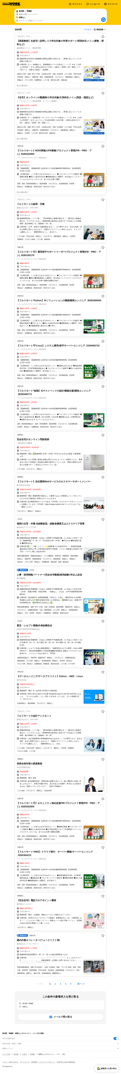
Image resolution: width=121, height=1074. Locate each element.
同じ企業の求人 (22, 85)
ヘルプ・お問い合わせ (10, 1062)
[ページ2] (55, 984)
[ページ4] (65, 984)
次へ (79, 984)
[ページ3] (60, 984)
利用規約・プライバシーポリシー (43, 1062)
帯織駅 (32, 1054)
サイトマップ (24, 1062)
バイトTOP (6, 1054)
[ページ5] (71, 984)
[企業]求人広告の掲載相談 (66, 1062)
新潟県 (16, 1054)
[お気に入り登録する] (103, 36)
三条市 (24, 1054)
